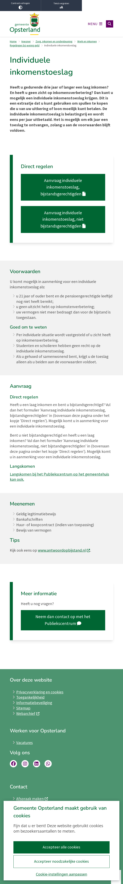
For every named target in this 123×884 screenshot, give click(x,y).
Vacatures (24, 742)
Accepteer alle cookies (61, 847)
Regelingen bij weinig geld (24, 45)
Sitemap (23, 708)
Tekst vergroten (61, 5)
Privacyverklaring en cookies (39, 692)
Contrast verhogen (20, 5)
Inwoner (26, 41)
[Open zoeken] (109, 24)
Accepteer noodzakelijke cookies (61, 861)
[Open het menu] (95, 24)
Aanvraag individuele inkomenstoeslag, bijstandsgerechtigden (63, 187)
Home (13, 41)
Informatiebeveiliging (34, 702)
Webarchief (28, 713)
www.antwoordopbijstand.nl (64, 550)
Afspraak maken (32, 798)
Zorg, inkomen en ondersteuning (53, 41)
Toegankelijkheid (30, 697)
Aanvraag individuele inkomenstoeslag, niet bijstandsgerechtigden (63, 219)
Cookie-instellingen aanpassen (61, 874)
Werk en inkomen (87, 41)
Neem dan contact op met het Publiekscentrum (62, 620)
